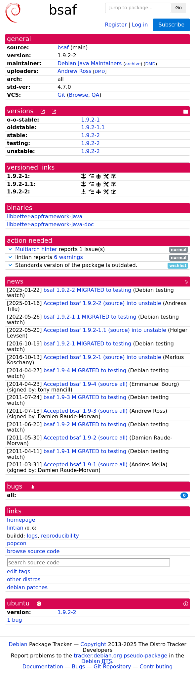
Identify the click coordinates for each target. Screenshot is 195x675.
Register (116, 24)
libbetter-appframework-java (44, 216)
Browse (78, 95)
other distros (23, 579)
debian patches (27, 587)
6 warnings (68, 257)
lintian (15, 528)
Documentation (42, 666)
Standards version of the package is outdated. (97, 265)
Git (61, 95)
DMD (150, 63)
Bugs (78, 666)
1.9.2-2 (90, 135)
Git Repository (112, 666)
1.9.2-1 (90, 120)
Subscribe (171, 25)
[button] (10, 249)
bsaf (63, 47)
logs (32, 536)
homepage (21, 520)
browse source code (33, 551)
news (15, 281)
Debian (18, 644)
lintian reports (97, 257)
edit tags (18, 571)
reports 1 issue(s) (97, 249)
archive (132, 63)
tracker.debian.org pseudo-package (120, 655)
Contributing (156, 666)
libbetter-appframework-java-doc (50, 224)
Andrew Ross (74, 71)
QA (95, 95)
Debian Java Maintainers (90, 63)
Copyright (93, 644)
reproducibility (60, 536)
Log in (140, 24)
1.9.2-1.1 (93, 127)
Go (179, 7)
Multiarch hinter (36, 249)
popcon (16, 543)
